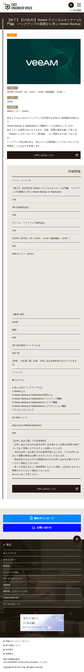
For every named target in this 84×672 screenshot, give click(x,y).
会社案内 (9, 649)
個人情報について (13, 645)
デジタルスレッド (12, 604)
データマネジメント (13, 578)
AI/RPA (6, 585)
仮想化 (6, 566)
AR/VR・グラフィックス (15, 591)
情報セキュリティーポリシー (18, 641)
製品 (8, 544)
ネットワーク (9, 553)
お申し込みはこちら (56, 155)
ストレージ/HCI (10, 572)
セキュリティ (9, 559)
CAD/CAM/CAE (10, 597)
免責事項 (9, 654)
